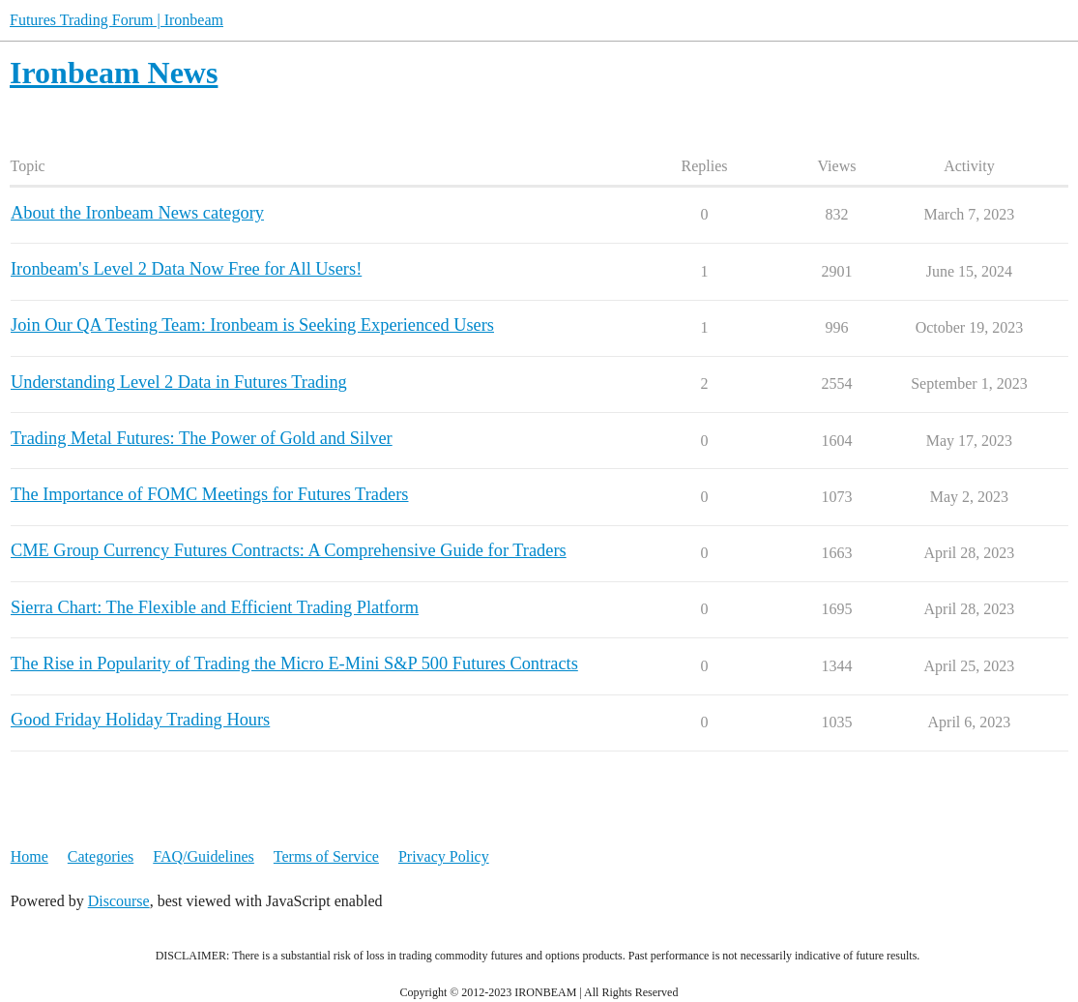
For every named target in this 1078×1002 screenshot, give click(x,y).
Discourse (119, 901)
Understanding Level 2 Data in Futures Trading (179, 382)
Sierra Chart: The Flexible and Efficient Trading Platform (215, 607)
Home (29, 856)
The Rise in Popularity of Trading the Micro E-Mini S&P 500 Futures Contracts (294, 663)
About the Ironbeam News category (137, 212)
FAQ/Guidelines (203, 856)
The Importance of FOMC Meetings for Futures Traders (210, 494)
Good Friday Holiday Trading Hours (140, 719)
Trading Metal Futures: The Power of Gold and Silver (202, 438)
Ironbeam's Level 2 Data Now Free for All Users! (186, 269)
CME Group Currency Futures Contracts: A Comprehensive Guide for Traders (289, 550)
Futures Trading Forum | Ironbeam (116, 20)
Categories (100, 856)
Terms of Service (326, 856)
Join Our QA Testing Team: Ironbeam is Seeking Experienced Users (252, 325)
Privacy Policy (443, 856)
